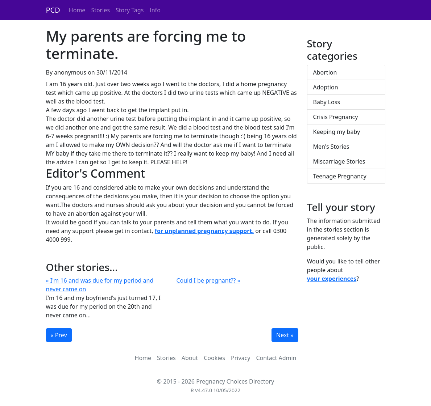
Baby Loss (326, 102)
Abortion (325, 72)
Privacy (240, 358)
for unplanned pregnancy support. (204, 231)
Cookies (214, 358)
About (190, 358)
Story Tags (130, 10)
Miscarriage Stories (339, 161)
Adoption (325, 87)
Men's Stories (331, 147)
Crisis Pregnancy (335, 117)
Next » (284, 335)
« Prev (59, 335)
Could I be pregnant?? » (208, 280)
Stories (100, 10)
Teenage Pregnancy (339, 176)
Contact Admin (276, 358)
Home (77, 10)
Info (155, 10)
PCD (53, 10)
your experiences (332, 279)
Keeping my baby (336, 132)
